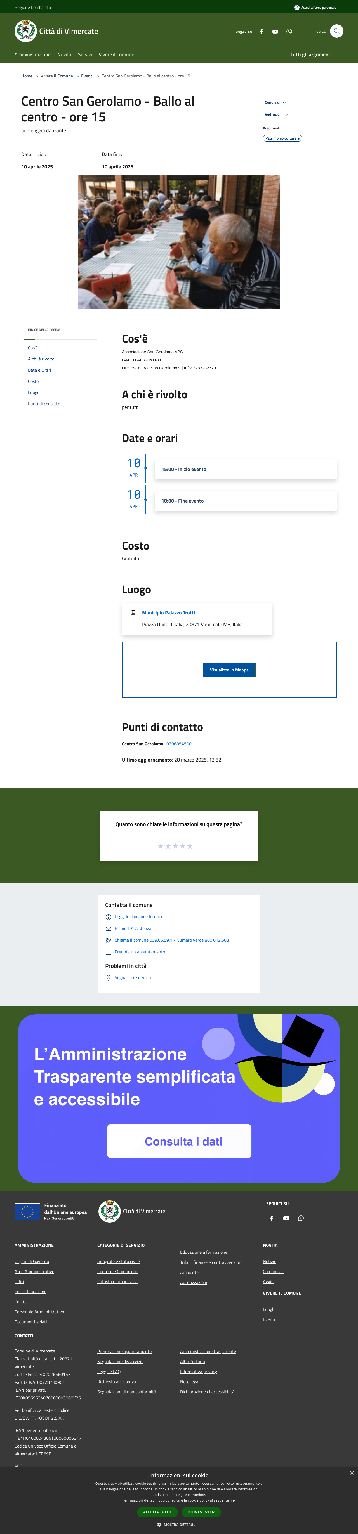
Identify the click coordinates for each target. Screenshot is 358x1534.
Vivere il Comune (57, 75)
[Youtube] (273, 31)
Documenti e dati (31, 1321)
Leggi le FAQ (109, 1371)
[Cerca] (336, 31)
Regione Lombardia (33, 7)
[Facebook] (259, 31)
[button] (179, 1524)
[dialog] (179, 1500)
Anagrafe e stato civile (118, 1261)
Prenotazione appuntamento (124, 1351)
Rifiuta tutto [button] (201, 1511)
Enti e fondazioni (30, 1291)
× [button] (352, 1473)
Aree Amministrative (34, 1271)
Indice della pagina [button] (44, 329)
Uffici (19, 1281)
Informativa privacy (198, 1371)
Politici (21, 1301)
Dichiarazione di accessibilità (207, 1391)
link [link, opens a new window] (233, 1500)
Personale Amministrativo (39, 1311)
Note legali (190, 1381)
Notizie (269, 1261)
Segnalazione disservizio (120, 1361)
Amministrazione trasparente (208, 1351)
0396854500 (179, 743)
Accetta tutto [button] (157, 1512)
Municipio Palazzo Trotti (168, 612)
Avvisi (268, 1281)
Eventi (87, 75)
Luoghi (269, 1309)
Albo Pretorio (192, 1361)
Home (26, 75)
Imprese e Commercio (117, 1271)
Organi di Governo (32, 1261)
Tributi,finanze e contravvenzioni (211, 1262)
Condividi (276, 102)
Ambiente (189, 1272)
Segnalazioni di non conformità (126, 1391)
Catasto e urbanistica (117, 1281)
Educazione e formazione (203, 1252)
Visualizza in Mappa (229, 669)
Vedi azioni (277, 114)
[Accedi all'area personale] (315, 7)
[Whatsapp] (287, 31)
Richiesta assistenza (116, 1381)
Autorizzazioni (193, 1282)
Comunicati (273, 1271)
